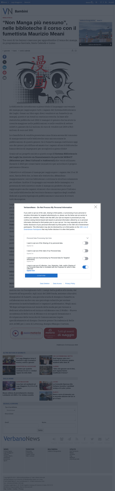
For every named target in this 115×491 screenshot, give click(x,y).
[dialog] (57, 245)
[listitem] (57, 238)
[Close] (96, 207)
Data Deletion (45, 283)
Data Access (57, 283)
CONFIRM (41, 275)
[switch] (85, 243)
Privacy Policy (70, 283)
